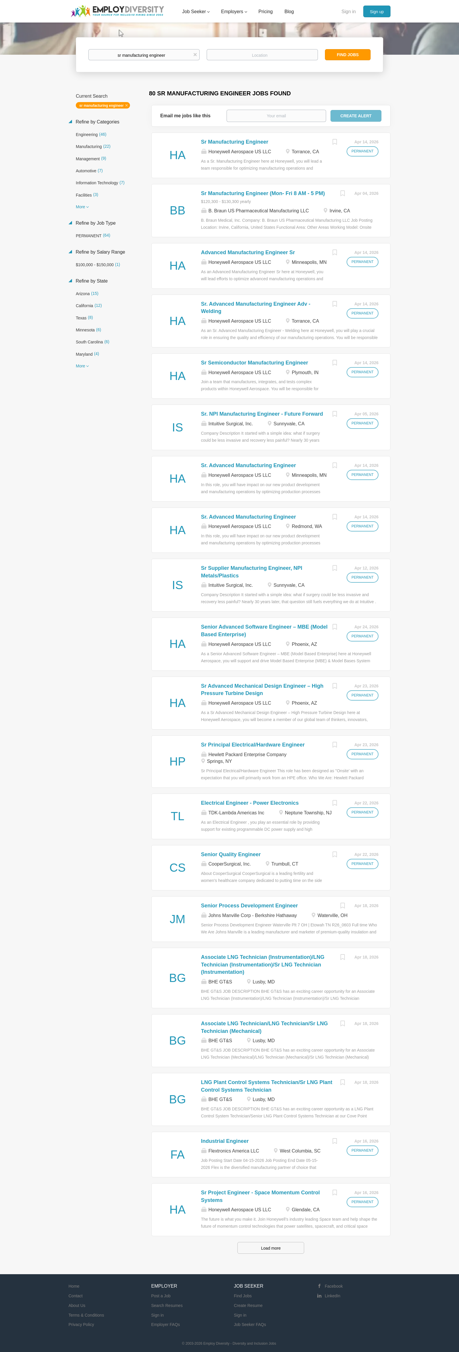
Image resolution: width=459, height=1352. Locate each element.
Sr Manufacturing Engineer (234, 142)
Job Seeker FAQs (250, 1324)
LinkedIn (332, 1295)
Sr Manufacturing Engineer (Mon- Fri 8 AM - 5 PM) (263, 193)
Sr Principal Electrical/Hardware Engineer (253, 745)
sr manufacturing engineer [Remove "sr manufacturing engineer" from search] (101, 106)
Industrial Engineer (225, 1141)
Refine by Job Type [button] (95, 223)
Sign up (377, 11)
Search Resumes (167, 1305)
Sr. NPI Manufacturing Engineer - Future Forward (262, 414)
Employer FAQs (165, 1324)
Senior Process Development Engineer (249, 906)
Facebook (334, 1286)
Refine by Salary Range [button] (99, 252)
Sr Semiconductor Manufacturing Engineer (254, 363)
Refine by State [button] (91, 280)
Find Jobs (348, 54)
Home (73, 1286)
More (80, 206)
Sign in (349, 11)
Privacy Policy (81, 1324)
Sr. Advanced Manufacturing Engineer (248, 465)
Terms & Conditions (86, 1315)
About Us (76, 1305)
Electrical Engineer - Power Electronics (250, 803)
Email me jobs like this (185, 115)
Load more (271, 1248)
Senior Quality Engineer (231, 854)
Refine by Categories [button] (96, 121)
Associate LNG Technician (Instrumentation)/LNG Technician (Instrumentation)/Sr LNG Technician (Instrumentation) (263, 964)
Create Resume (248, 1305)
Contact (75, 1295)
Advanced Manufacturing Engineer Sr (248, 252)
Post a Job (161, 1295)
